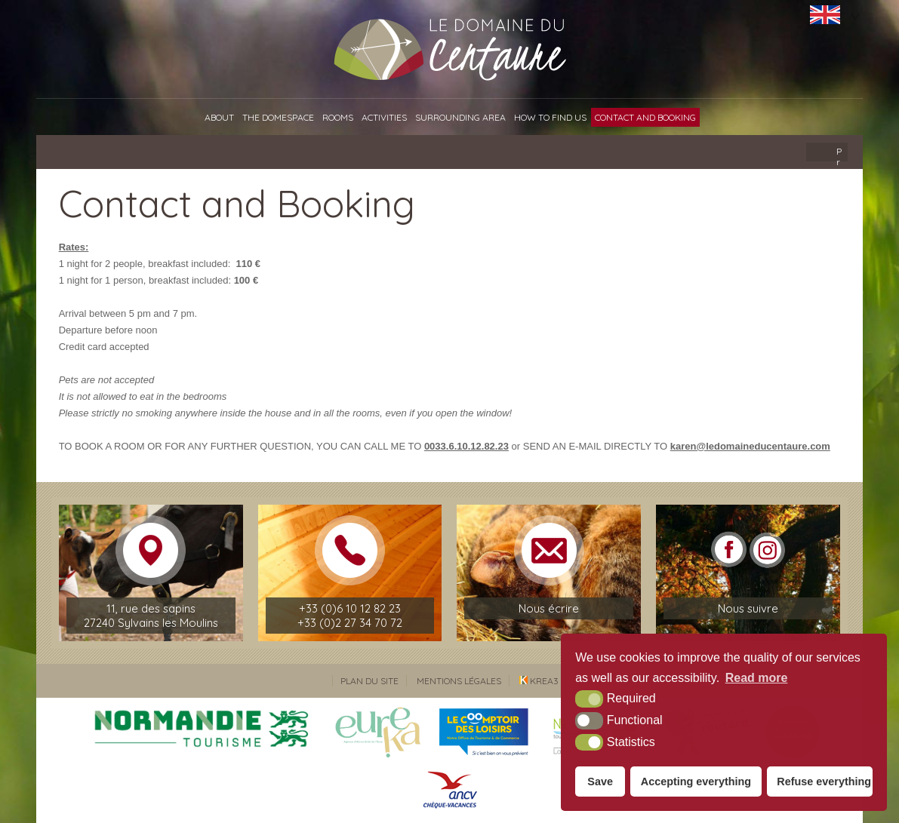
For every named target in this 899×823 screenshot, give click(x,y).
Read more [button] (756, 677)
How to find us (550, 117)
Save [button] (600, 781)
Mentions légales (459, 680)
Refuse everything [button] (824, 781)
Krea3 (539, 680)
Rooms (337, 117)
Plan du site (369, 680)
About (219, 117)
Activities (384, 117)
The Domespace (278, 117)
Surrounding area (460, 117)
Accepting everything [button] (696, 781)
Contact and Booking (645, 117)
